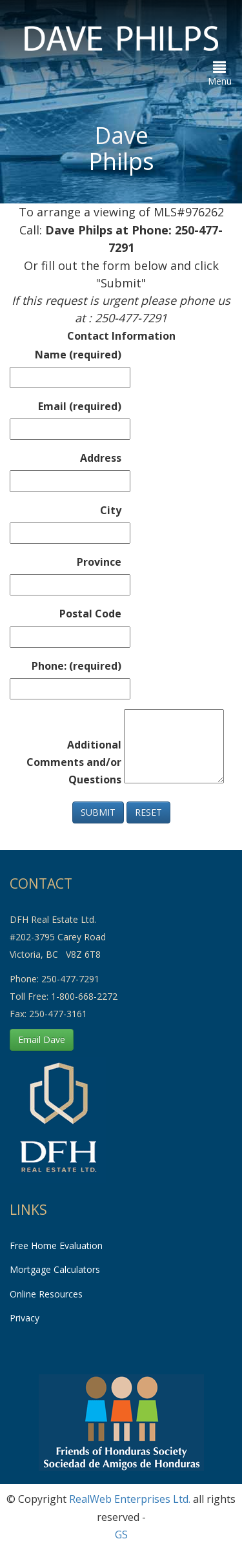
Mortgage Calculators (55, 1269)
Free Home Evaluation (56, 1245)
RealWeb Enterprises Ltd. (129, 1499)
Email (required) (79, 406)
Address (100, 458)
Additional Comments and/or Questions (73, 762)
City (110, 510)
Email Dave (41, 1039)
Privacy (24, 1318)
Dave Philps (121, 148)
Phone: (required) (76, 666)
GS (121, 1534)
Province (99, 562)
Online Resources (46, 1294)
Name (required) (78, 354)
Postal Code (90, 613)
